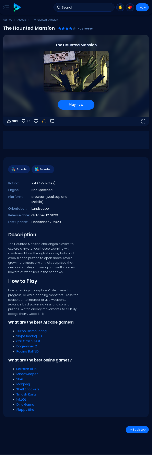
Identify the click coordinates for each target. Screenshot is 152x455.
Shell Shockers (27, 389)
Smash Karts (26, 394)
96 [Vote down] (25, 121)
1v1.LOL (21, 399)
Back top (137, 430)
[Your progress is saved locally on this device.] (44, 121)
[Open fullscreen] (143, 121)
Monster (42, 169)
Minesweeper (27, 374)
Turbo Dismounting (31, 331)
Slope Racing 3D (29, 336)
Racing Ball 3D (27, 351)
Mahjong (23, 384)
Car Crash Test (28, 341)
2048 (20, 379)
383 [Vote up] (12, 121)
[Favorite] (36, 121)
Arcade (21, 19)
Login (142, 7)
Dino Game (25, 404)
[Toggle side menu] (5, 7)
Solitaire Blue (26, 369)
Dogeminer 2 (26, 346)
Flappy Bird (25, 409)
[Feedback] (52, 121)
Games (7, 19)
